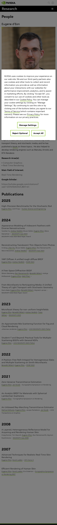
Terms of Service (12, 111)
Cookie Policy (26, 99)
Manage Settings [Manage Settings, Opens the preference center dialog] (27, 125)
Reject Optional (20, 133)
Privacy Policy (33, 114)
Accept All (38, 133)
